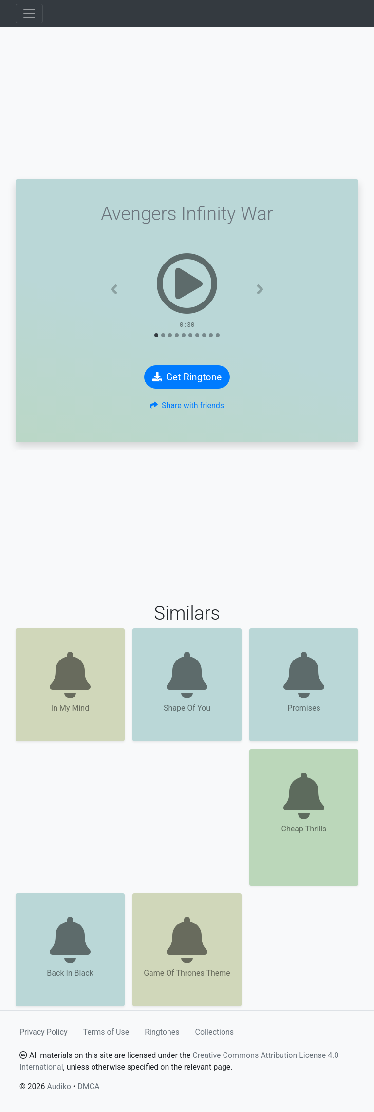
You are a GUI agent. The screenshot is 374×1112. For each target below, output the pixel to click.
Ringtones (162, 1032)
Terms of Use (106, 1032)
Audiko (59, 1086)
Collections (214, 1032)
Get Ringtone (187, 377)
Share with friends (187, 405)
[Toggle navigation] (29, 13)
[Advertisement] (187, 103)
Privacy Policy (43, 1032)
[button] (114, 289)
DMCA (88, 1086)
